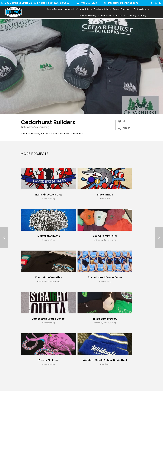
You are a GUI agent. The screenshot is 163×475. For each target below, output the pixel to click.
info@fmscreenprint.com (123, 2)
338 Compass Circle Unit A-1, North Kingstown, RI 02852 (37, 2)
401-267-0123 (89, 2)
